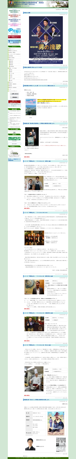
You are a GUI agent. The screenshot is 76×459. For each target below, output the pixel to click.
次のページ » (25, 455)
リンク (10, 89)
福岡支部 (11, 64)
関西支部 (11, 62)
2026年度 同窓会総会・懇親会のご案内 (14, 111)
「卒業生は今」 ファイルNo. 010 (50, 241)
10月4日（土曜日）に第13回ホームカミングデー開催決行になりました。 (14, 124)
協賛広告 (10, 85)
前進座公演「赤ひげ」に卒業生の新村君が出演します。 (37, 399)
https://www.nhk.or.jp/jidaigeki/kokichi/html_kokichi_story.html (35, 79)
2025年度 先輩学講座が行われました (14, 116)
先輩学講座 (11, 55)
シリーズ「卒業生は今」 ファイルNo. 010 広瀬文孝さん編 (38, 313)
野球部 (11, 69)
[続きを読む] (27, 156)
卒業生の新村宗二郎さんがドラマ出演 (33, 67)
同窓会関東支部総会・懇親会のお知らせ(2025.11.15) (14, 118)
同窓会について (12, 48)
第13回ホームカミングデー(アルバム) (14, 114)
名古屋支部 (12, 66)
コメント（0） (65, 65)
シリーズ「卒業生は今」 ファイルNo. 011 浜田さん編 (37, 161)
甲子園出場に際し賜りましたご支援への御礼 (14, 122)
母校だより (11, 82)
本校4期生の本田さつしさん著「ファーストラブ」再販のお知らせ (39, 85)
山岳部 (11, 76)
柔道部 (11, 71)
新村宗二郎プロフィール (41, 439)
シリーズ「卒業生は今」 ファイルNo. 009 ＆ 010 (35, 212)
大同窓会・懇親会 (12, 52)
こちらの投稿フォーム (16, 103)
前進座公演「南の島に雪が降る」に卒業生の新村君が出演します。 (39, 123)
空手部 (11, 75)
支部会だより (11, 59)
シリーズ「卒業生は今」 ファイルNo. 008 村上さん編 (37, 345)
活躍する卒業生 (12, 57)
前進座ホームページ (40, 446)
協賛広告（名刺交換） (13, 87)
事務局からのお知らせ (13, 50)
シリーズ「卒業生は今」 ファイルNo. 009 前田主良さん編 (38, 276)
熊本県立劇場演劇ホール (37, 419)
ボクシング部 (12, 78)
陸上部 (11, 80)
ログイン (10, 148)
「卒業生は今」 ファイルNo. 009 (50, 236)
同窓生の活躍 (27, 12)
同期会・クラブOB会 (13, 68)
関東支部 (11, 61)
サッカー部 (12, 73)
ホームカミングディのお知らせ (14, 54)
